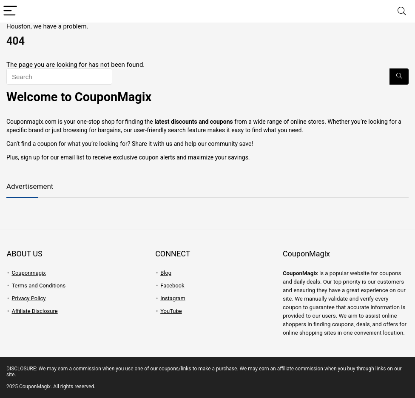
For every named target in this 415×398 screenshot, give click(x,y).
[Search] (402, 11)
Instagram (172, 298)
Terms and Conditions (38, 285)
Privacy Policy (28, 298)
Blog (165, 273)
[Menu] (10, 11)
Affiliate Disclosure (34, 311)
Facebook (172, 285)
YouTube (171, 311)
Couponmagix (28, 273)
